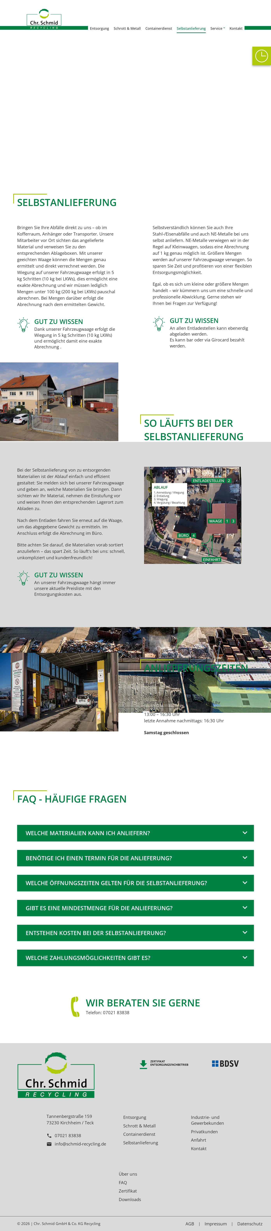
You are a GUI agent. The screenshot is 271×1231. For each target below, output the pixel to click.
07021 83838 (64, 1135)
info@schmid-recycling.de (76, 1144)
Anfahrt (198, 1140)
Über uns (128, 1174)
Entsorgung (134, 1117)
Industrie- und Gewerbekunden (207, 1120)
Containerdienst (139, 1134)
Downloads (130, 1199)
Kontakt (199, 1148)
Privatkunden (204, 1131)
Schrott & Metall (139, 1126)
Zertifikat (128, 1191)
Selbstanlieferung (140, 1143)
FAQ (123, 1182)
